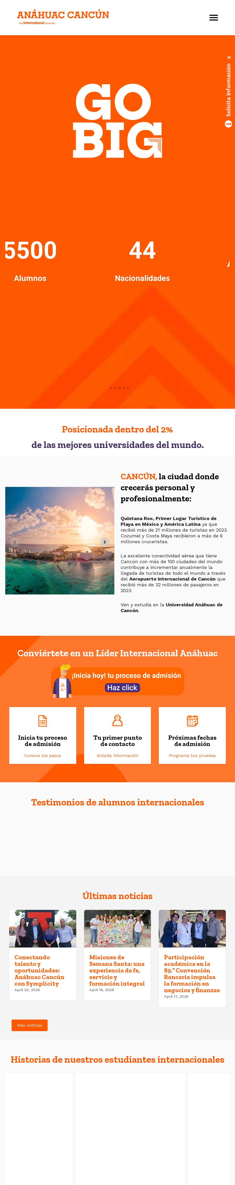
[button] (6, 121)
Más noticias (29, 1025)
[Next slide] (105, 542)
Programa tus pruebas (192, 755)
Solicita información (117, 755)
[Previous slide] (14, 542)
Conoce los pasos (42, 755)
